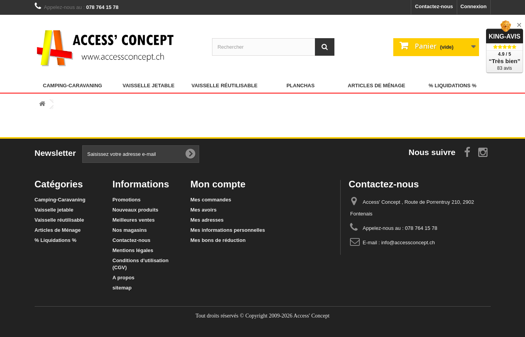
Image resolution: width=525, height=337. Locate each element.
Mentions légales (133, 250)
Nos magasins (130, 230)
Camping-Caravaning (72, 85)
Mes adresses (207, 220)
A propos (124, 278)
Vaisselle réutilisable (224, 85)
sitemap (122, 288)
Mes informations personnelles (228, 230)
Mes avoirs (204, 210)
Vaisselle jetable (148, 85)
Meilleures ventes (134, 220)
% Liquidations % (453, 85)
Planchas (300, 85)
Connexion (473, 6)
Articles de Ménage (376, 85)
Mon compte (218, 184)
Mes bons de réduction (218, 240)
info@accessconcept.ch (408, 242)
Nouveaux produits (136, 210)
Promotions (127, 200)
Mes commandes (211, 200)
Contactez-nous (434, 6)
